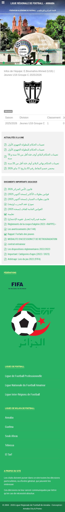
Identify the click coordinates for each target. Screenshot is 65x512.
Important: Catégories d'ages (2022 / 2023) (29, 254)
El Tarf (8, 454)
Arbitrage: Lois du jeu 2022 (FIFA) (24, 259)
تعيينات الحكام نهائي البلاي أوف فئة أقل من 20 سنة (33, 163)
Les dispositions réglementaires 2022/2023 (29, 249)
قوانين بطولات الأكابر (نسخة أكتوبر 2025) (28, 194)
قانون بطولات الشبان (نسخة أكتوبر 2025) (28, 199)
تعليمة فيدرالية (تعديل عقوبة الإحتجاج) (27, 219)
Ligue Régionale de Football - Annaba (32, 3)
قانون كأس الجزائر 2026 (20, 189)
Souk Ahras (11, 436)
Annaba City (28, 508)
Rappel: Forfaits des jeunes (21, 234)
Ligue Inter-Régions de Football (22, 394)
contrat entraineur (16, 244)
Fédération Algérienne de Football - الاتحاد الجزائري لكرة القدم (32, 10)
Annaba (9, 417)
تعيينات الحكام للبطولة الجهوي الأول (26, 144)
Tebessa (9, 445)
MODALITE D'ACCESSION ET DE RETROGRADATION (32, 239)
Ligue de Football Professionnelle (23, 376)
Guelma (9, 427)
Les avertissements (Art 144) (22, 229)
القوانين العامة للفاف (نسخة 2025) (25, 209)
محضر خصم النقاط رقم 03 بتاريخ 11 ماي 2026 (31, 168)
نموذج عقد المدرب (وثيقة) (21, 204)
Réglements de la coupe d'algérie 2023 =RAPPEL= (32, 224)
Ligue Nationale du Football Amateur (25, 385)
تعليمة (11, 214)
